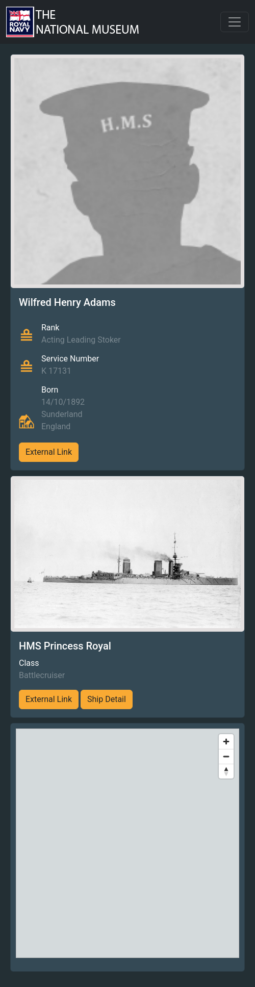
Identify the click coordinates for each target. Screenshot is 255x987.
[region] (127, 843)
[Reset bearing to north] (226, 771)
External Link (49, 452)
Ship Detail (106, 699)
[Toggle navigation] (234, 22)
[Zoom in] (226, 741)
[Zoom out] (226, 756)
